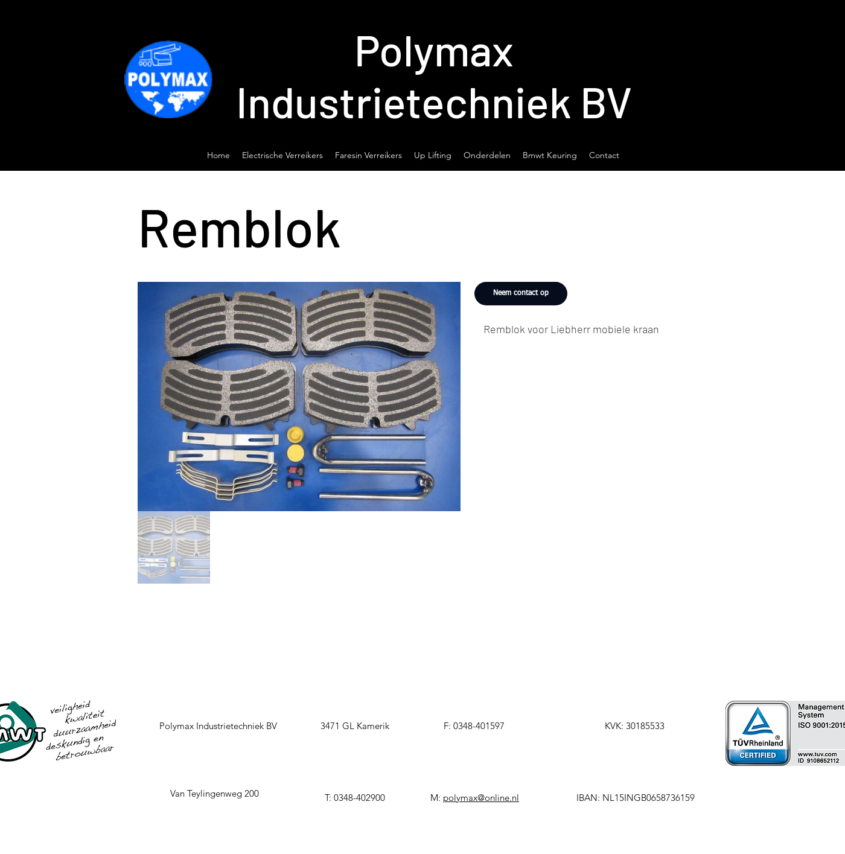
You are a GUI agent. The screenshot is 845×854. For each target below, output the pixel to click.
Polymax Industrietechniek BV (434, 75)
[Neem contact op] (520, 293)
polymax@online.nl (481, 797)
